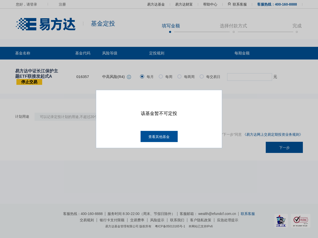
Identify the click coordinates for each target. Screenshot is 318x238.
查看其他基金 (159, 137)
